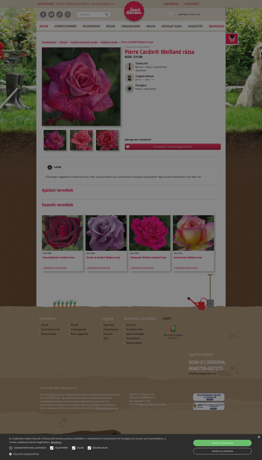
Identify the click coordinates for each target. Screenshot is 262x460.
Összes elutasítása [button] (222, 451)
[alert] (131, 230)
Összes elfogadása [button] (222, 443)
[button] (10, 448)
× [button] (258, 437)
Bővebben (56, 442)
